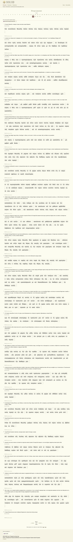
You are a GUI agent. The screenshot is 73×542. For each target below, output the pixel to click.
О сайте (4, 538)
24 (55, 14)
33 (37, 16)
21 (49, 14)
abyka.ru (11, 97)
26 (60, 14)
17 (40, 14)
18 (42, 14)
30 (69, 14)
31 (33, 16)
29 (67, 14)
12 (28, 14)
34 (40, 16)
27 (62, 14)
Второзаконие (36, 11)
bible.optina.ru (8, 97)
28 (64, 14)
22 (51, 14)
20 (46, 14)
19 (44, 14)
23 (53, 14)
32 (35, 16)
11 (26, 14)
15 (35, 14)
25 (58, 14)
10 (24, 14)
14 (33, 14)
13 (31, 14)
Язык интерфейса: (6, 531)
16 (37, 14)
